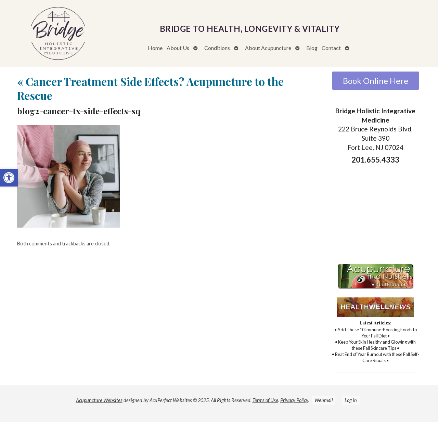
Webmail (323, 400)
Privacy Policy (294, 400)
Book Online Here (375, 81)
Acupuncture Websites (99, 400)
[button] (9, 178)
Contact (331, 47)
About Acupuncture (268, 47)
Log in (351, 400)
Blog (312, 47)
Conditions (217, 47)
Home (155, 47)
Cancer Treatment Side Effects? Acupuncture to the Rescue (150, 88)
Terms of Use (265, 400)
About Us (178, 47)
